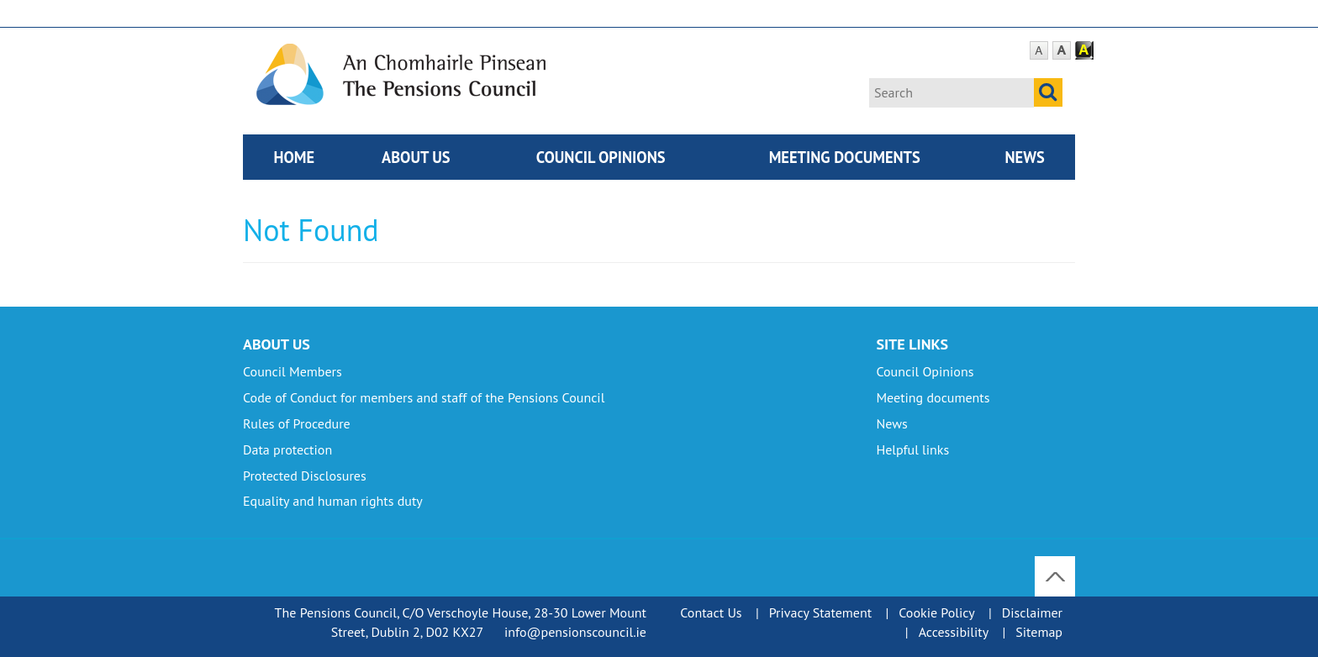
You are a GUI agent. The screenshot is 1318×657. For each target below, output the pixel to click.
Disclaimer (1032, 612)
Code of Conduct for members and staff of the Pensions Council (423, 397)
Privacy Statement (820, 612)
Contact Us (710, 612)
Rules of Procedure (297, 423)
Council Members (292, 371)
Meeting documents (844, 157)
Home (294, 157)
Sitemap (1038, 631)
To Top (1057, 565)
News (1024, 157)
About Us (416, 157)
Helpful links (912, 449)
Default (1039, 50)
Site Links (912, 344)
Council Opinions (601, 157)
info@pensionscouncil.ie (575, 631)
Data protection (287, 449)
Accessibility (954, 631)
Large (1061, 50)
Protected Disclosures (304, 475)
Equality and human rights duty (333, 500)
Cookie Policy (936, 612)
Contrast (1084, 50)
